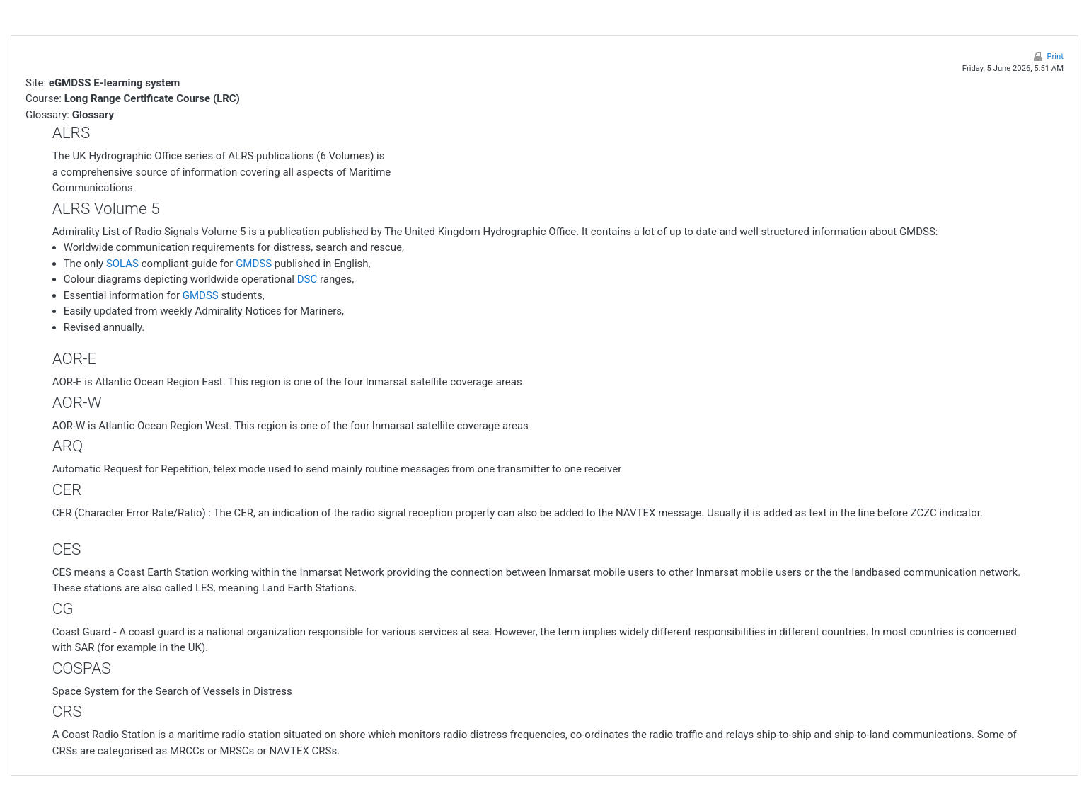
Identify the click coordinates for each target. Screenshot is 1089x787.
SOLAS (122, 263)
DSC (307, 279)
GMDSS (254, 263)
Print (1055, 56)
